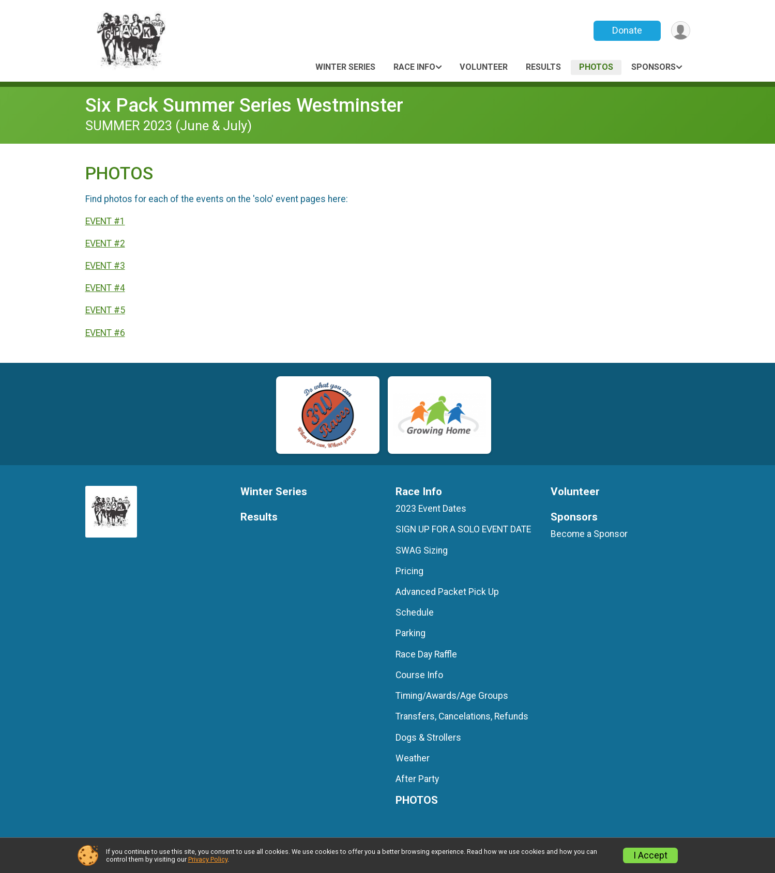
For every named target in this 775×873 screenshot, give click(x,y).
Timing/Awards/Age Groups (452, 696)
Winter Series (345, 67)
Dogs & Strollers (428, 737)
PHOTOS (596, 67)
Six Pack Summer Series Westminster (244, 105)
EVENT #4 (105, 288)
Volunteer (484, 67)
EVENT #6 (105, 333)
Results (543, 67)
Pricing (409, 571)
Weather (413, 758)
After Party (417, 779)
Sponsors (653, 67)
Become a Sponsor (589, 534)
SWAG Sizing (422, 550)
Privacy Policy (207, 859)
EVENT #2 (105, 243)
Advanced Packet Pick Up (447, 592)
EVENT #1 (105, 221)
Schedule (415, 612)
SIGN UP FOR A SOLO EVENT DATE (463, 529)
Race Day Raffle (426, 654)
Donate (627, 30)
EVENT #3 (105, 266)
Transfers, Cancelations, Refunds (462, 716)
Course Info (419, 675)
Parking (411, 633)
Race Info (414, 67)
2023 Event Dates (431, 508)
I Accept (650, 855)
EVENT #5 (105, 310)
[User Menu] (680, 30)
